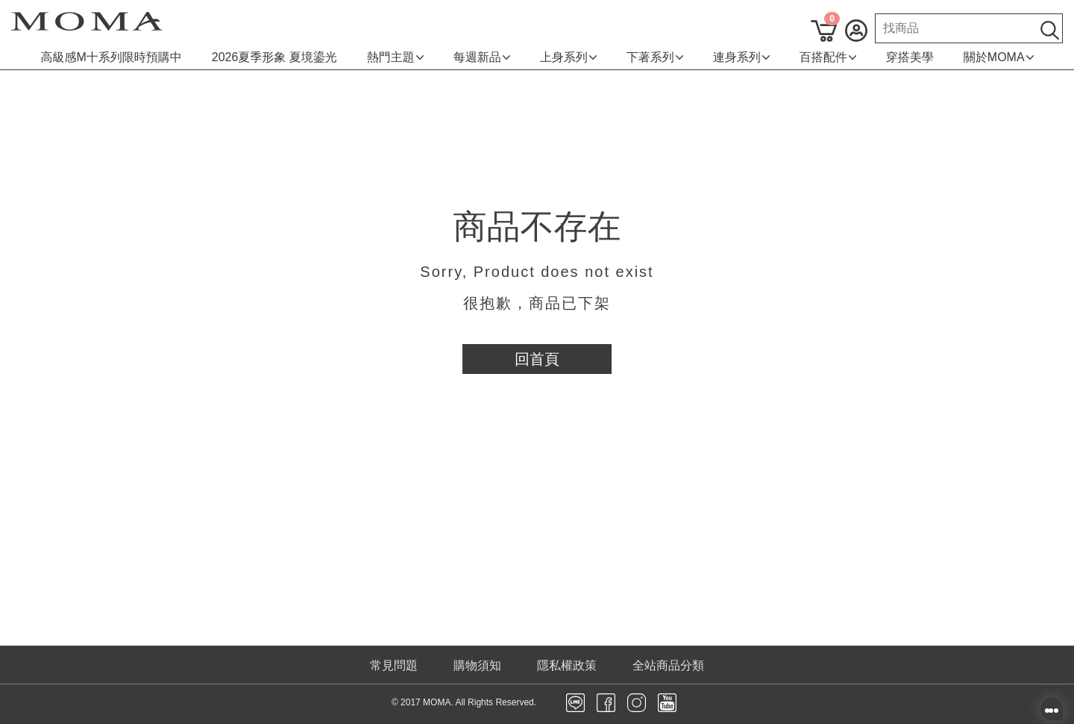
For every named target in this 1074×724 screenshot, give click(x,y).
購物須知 (477, 665)
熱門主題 (395, 57)
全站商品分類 (668, 665)
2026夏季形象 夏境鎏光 (274, 57)
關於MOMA (999, 57)
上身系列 (568, 57)
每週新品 (481, 57)
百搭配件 (828, 57)
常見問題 (394, 665)
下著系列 (654, 57)
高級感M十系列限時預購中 (110, 57)
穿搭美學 (910, 57)
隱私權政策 (567, 665)
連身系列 (741, 57)
